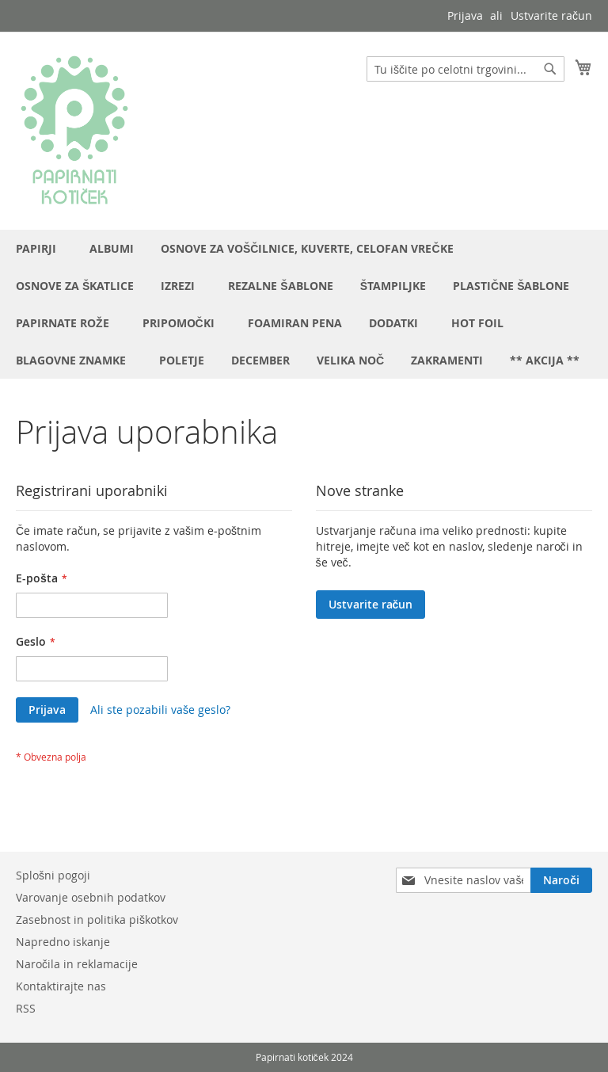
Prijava (465, 15)
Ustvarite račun (551, 15)
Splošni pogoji (53, 875)
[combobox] (465, 69)
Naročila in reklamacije (77, 963)
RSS (26, 1008)
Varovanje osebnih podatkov (90, 897)
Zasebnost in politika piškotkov (97, 919)
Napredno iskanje (63, 941)
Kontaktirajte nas (61, 986)
